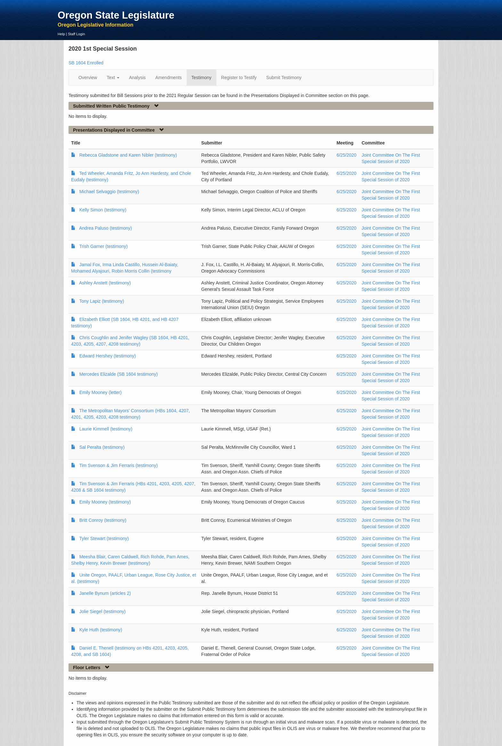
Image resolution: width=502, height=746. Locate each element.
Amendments (168, 77)
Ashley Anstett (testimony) (105, 282)
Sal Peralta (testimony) (102, 447)
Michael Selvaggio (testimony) (109, 191)
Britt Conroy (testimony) (102, 520)
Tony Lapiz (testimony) (101, 301)
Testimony (201, 77)
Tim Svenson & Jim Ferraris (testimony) (118, 465)
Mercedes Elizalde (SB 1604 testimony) (118, 374)
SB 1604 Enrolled (86, 62)
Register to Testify (239, 77)
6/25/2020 (346, 155)
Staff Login (76, 34)
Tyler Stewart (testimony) (104, 538)
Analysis (137, 77)
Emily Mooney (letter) (100, 392)
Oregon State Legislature (116, 15)
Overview (87, 77)
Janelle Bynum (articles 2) (105, 593)
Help (61, 34)
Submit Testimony (284, 77)
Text (113, 77)
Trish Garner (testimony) (103, 246)
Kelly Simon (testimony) (102, 209)
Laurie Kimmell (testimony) (106, 428)
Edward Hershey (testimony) (107, 355)
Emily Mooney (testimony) (105, 501)
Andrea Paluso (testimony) (105, 228)
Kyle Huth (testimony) (100, 629)
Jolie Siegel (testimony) (102, 611)
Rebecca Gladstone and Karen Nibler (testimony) (128, 155)
